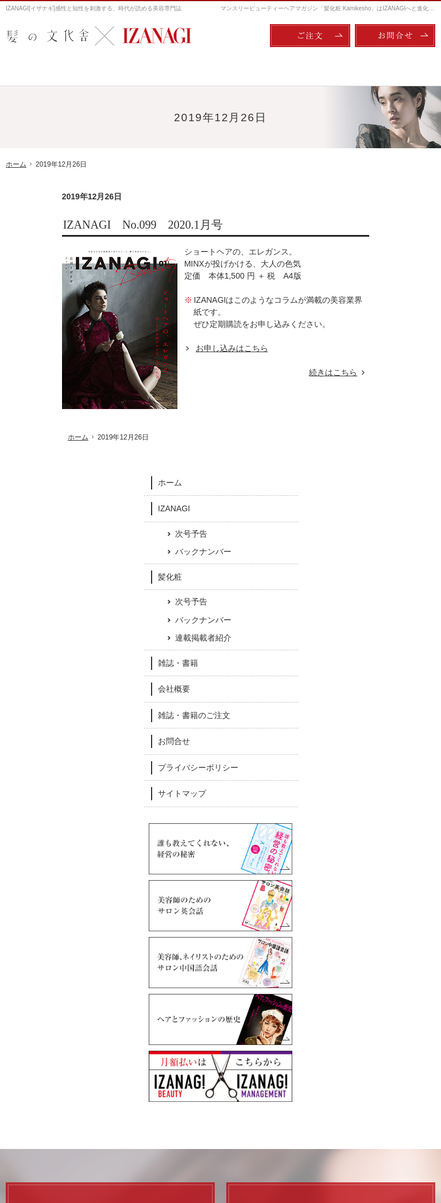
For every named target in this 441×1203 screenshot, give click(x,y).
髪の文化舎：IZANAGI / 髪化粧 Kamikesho (73, 1146)
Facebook (141, 956)
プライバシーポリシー (390, 493)
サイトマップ (374, 519)
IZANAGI (366, 233)
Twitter (300, 956)
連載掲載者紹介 (395, 363)
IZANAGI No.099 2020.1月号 (87, 224)
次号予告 (383, 259)
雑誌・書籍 (370, 388)
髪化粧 (362, 302)
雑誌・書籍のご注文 (386, 440)
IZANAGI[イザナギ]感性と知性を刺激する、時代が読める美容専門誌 (93, 8)
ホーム (362, 208)
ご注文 (310, 35)
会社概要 (366, 414)
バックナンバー (395, 277)
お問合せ (366, 467)
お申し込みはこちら (176, 348)
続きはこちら (283, 373)
